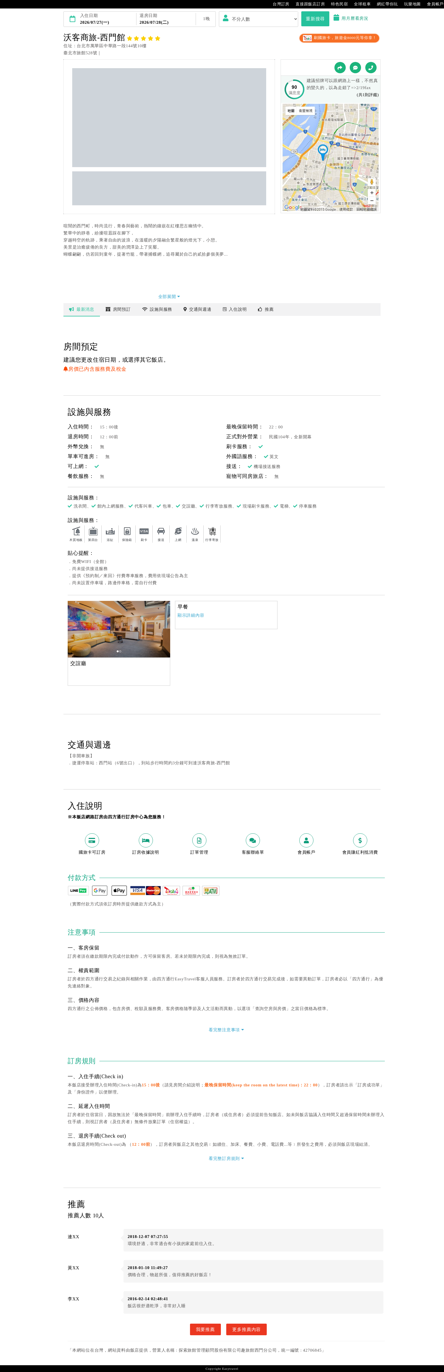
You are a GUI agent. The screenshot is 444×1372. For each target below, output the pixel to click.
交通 (197, 309)
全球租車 (359, 4)
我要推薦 (205, 1329)
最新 (81, 309)
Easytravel (230, 1368)
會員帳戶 (432, 4)
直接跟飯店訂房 (307, 4)
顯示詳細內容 (191, 615)
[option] (119, 629)
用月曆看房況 (351, 18)
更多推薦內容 (246, 1329)
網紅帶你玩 (384, 4)
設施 (157, 309)
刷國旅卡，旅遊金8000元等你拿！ (339, 38)
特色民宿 (336, 4)
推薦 (266, 309)
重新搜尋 (315, 18)
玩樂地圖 (409, 4)
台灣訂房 (278, 4)
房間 (118, 309)
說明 (235, 309)
